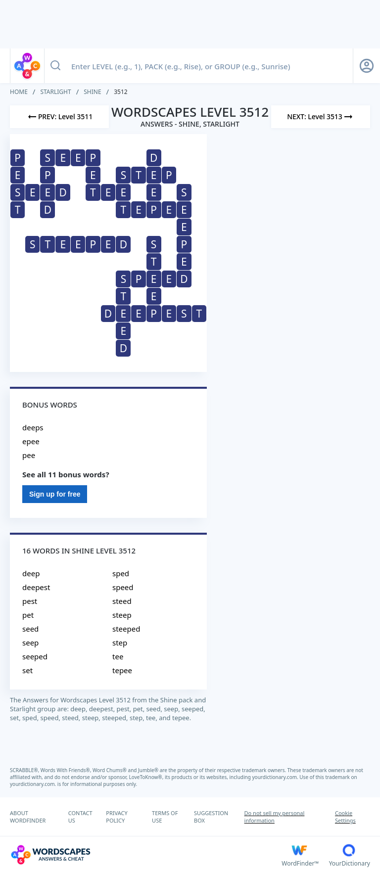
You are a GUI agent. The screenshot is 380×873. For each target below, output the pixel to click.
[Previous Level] (59, 116)
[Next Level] (320, 116)
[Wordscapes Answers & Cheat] (146, 855)
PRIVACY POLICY (116, 816)
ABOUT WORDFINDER (28, 816)
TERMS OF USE (165, 816)
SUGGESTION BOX (211, 816)
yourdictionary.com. (276, 777)
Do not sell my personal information (274, 816)
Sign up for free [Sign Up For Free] (54, 494)
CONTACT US (80, 816)
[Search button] (55, 65)
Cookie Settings (345, 816)
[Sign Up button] (367, 65)
